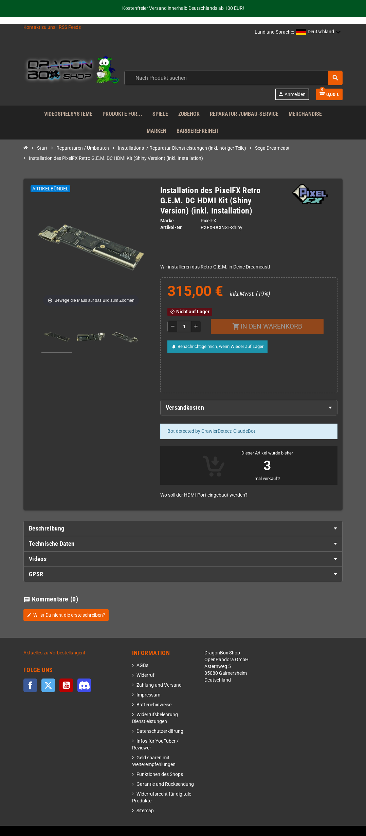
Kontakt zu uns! (40, 27)
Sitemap (145, 811)
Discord (84, 685)
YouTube (66, 685)
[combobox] (233, 78)
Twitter (48, 685)
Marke (167, 221)
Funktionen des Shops (159, 774)
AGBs (142, 665)
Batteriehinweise (153, 705)
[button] (318, 32)
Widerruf (145, 675)
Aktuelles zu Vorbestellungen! (54, 653)
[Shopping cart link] (329, 94)
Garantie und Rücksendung (165, 784)
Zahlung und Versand (159, 685)
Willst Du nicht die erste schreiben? (66, 615)
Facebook (30, 685)
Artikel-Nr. (171, 227)
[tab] (249, 407)
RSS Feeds (70, 27)
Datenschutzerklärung (159, 731)
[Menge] (184, 326)
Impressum (148, 695)
